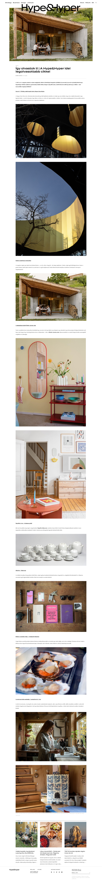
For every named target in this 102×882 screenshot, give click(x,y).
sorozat (36, 813)
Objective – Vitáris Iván (21, 570)
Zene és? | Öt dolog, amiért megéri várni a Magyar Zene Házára (30, 91)
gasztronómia (31, 813)
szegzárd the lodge (79, 813)
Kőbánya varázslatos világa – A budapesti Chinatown (27, 636)
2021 (41, 813)
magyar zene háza (65, 813)
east (26, 813)
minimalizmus (72, 813)
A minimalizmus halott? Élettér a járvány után (26, 325)
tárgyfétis (18, 815)
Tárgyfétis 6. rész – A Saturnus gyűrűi (24, 523)
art (16, 849)
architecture (22, 813)
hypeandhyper (46, 813)
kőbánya (51, 813)
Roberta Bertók (19, 75)
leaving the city (57, 813)
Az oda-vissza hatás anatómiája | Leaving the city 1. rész (28, 699)
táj (39, 813)
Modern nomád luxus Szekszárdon (23, 260)
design (17, 65)
